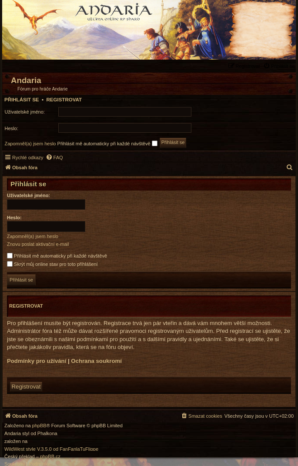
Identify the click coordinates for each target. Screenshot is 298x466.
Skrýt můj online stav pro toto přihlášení (52, 264)
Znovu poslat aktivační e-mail (38, 244)
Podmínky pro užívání (36, 361)
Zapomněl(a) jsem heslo (30, 143)
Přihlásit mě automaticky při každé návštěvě (107, 143)
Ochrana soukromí (96, 361)
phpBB (39, 426)
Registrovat (64, 99)
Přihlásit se (21, 99)
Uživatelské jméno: (28, 195)
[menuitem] (280, 66)
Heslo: (14, 217)
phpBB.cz (50, 457)
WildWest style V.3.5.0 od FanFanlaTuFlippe (51, 449)
